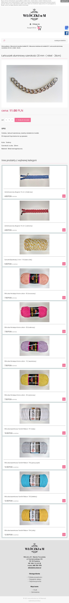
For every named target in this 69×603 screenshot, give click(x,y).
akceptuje (64, 1)
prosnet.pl (37, 601)
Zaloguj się (36, 24)
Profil (35, 590)
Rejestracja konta (35, 581)
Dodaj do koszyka (22, 120)
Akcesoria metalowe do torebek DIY (39, 46)
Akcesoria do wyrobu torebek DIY (19, 46)
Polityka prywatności (35, 577)
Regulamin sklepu (35, 579)
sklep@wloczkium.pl (34, 568)
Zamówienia (35, 592)
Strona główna (5, 46)
